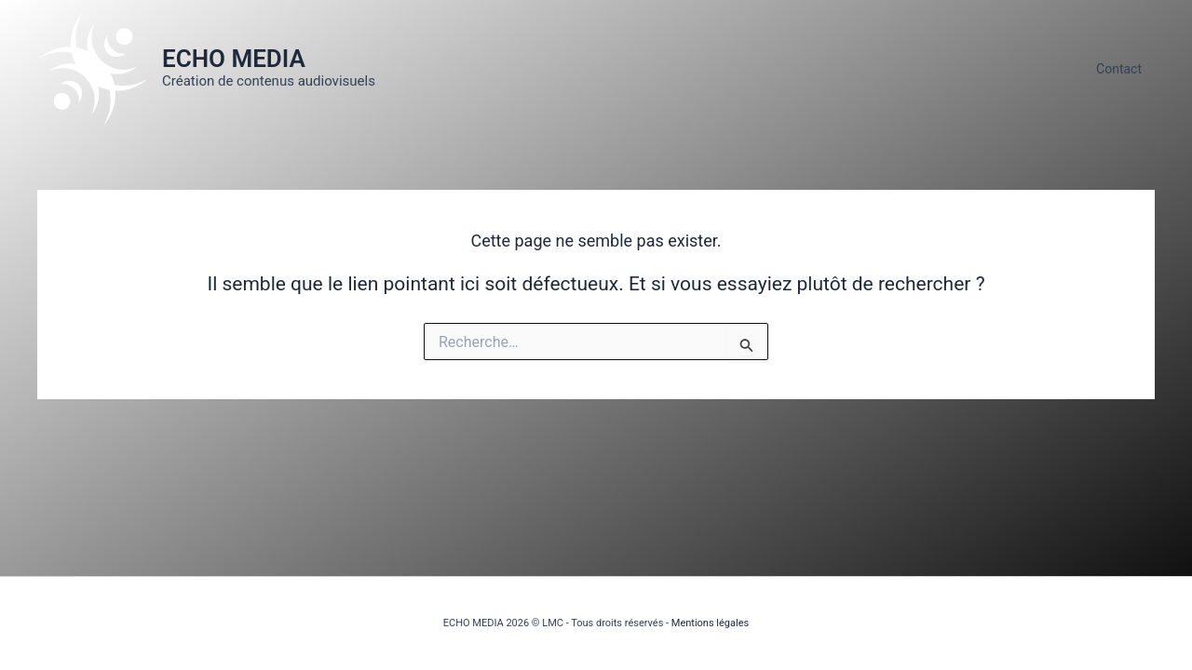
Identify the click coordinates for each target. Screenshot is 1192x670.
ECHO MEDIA (233, 59)
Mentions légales (710, 623)
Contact (1119, 68)
